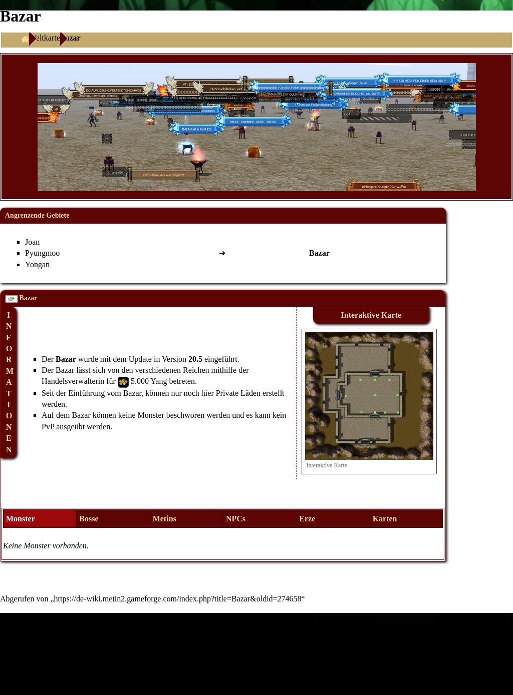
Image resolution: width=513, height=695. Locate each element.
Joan (32, 242)
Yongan (37, 264)
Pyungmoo (42, 253)
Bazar (66, 359)
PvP (48, 426)
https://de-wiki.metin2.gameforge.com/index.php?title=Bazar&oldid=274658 (178, 598)
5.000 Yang (149, 381)
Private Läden (238, 393)
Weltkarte (44, 38)
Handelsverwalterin (73, 381)
